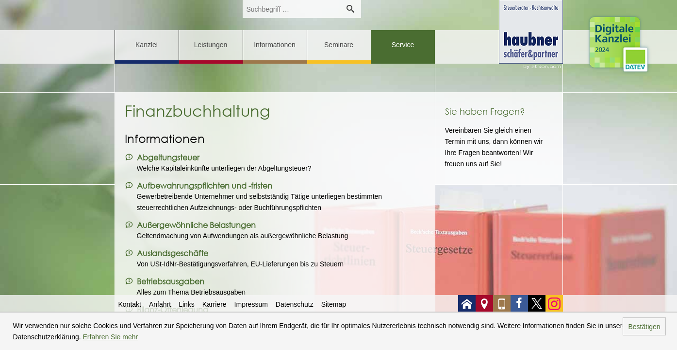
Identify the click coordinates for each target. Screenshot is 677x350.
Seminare (338, 45)
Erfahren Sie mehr (110, 337)
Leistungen (211, 45)
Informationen (275, 45)
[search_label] (291, 9)
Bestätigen (644, 327)
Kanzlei (146, 45)
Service (403, 45)
